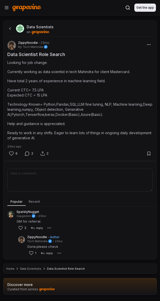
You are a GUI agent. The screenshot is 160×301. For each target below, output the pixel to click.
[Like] (13, 153)
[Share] (44, 153)
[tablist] (80, 202)
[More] (149, 44)
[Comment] (29, 153)
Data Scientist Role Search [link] (66, 268)
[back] (9, 28)
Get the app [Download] (145, 7)
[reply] (36, 228)
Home (10, 268)
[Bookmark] (149, 153)
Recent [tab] (34, 201)
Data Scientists (30, 268)
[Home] (26, 7)
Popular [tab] (16, 201)
